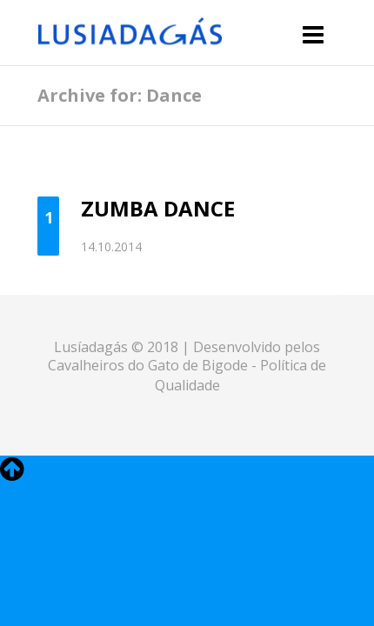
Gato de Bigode (199, 365)
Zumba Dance (158, 208)
